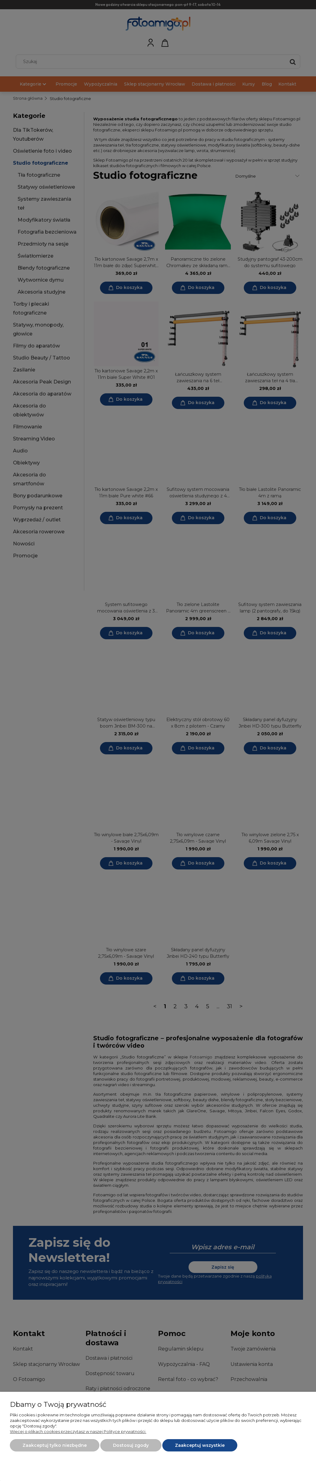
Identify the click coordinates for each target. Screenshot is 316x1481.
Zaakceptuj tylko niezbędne (55, 1445)
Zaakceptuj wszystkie (200, 1445)
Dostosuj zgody (131, 1445)
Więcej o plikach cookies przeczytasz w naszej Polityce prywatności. (78, 1431)
